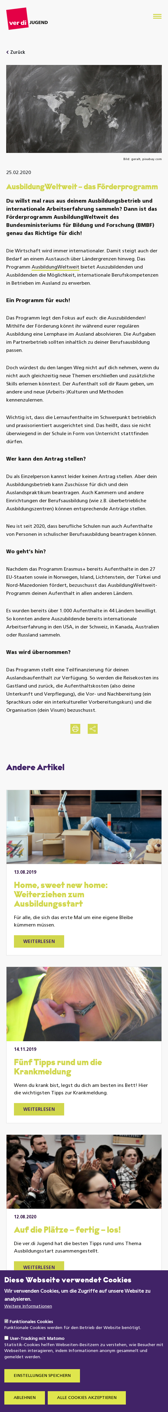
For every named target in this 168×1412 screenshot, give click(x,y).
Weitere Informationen (28, 1319)
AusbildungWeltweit (55, 267)
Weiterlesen (39, 942)
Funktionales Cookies (31, 1334)
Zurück (17, 52)
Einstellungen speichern (42, 1388)
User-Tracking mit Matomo (37, 1351)
